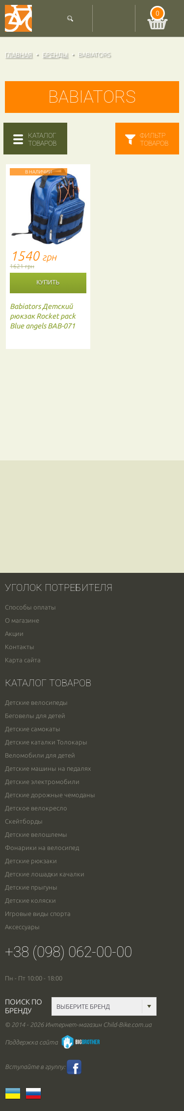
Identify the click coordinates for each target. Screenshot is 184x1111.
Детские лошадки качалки (44, 874)
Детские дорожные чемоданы (50, 795)
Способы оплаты (30, 607)
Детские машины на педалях (48, 768)
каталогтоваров (42, 139)
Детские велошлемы (36, 834)
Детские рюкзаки (31, 861)
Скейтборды (24, 821)
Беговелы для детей (35, 716)
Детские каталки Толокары (46, 742)
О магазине (22, 620)
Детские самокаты (32, 729)
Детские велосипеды (36, 702)
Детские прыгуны (31, 887)
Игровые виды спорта (38, 914)
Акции (14, 634)
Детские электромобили (42, 782)
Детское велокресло (36, 808)
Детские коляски (30, 900)
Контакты (19, 647)
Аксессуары (22, 927)
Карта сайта (23, 660)
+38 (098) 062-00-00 (68, 951)
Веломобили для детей (40, 755)
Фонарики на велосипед (42, 848)
